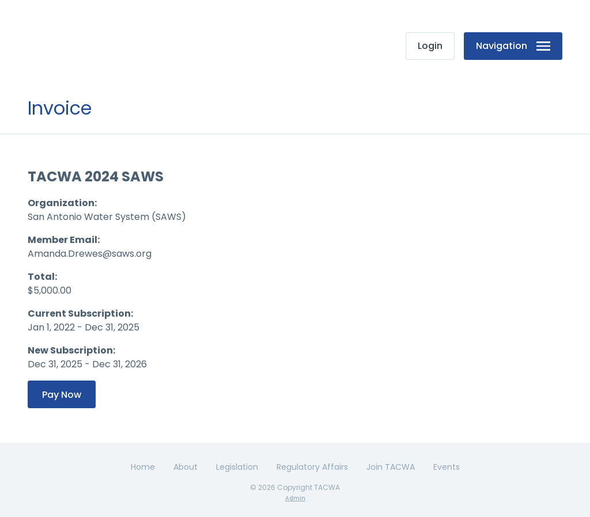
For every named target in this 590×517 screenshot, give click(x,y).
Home (143, 467)
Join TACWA (390, 467)
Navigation (513, 45)
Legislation (237, 467)
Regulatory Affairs (312, 467)
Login (430, 45)
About (185, 467)
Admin (295, 498)
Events (446, 467)
